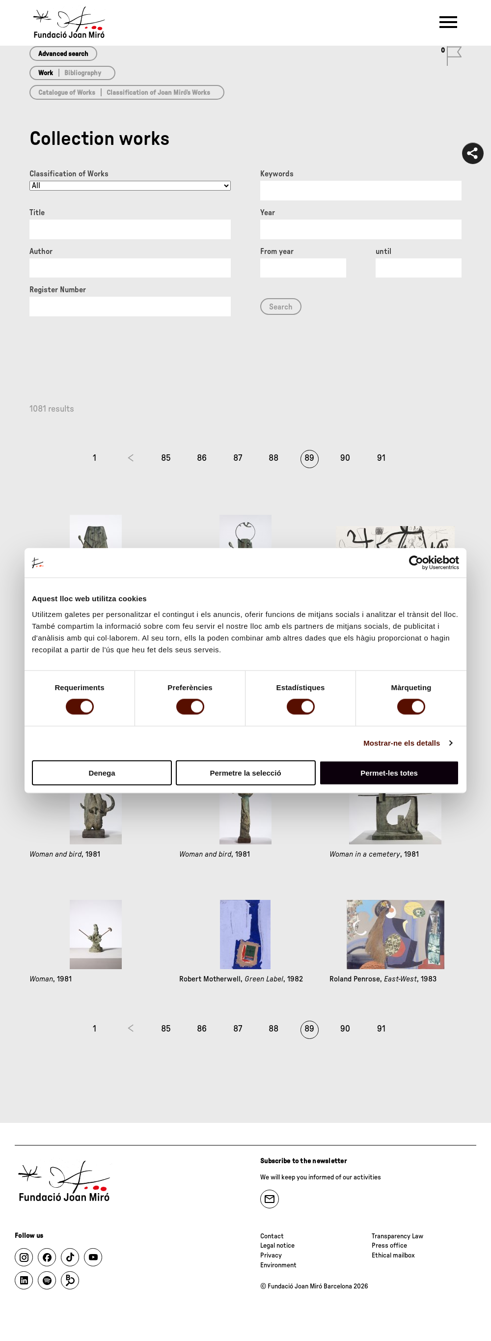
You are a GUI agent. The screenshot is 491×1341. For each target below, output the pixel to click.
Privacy (271, 1255)
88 (273, 458)
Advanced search (63, 54)
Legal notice (277, 1245)
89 (309, 458)
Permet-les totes (389, 772)
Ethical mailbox (393, 1255)
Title (37, 213)
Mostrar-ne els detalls (401, 743)
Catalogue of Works (66, 92)
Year (267, 213)
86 (202, 458)
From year (277, 251)
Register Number (57, 290)
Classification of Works (69, 174)
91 (381, 458)
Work (45, 73)
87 (237, 458)
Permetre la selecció (245, 772)
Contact (272, 1236)
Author (41, 251)
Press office (389, 1245)
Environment (278, 1265)
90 (345, 458)
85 (166, 458)
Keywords (277, 174)
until (383, 251)
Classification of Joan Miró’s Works (158, 92)
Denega (101, 772)
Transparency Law (397, 1236)
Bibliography (82, 73)
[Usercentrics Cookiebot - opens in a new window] (416, 563)
